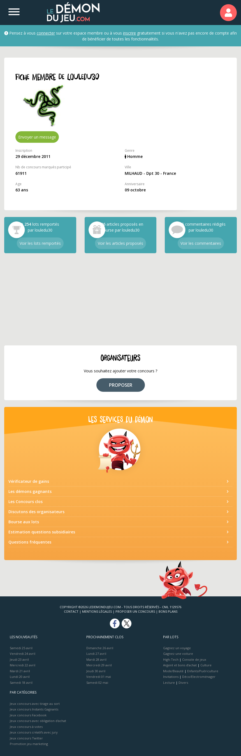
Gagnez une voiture (178, 653)
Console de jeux (194, 659)
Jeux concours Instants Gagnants (34, 709)
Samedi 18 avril (21, 682)
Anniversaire (135, 184)
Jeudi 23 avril (19, 659)
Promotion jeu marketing (29, 744)
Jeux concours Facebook (28, 715)
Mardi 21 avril (20, 671)
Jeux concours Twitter (26, 738)
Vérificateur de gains (28, 481)
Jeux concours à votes (26, 727)
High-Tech (171, 659)
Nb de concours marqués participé (43, 167)
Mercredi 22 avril (22, 665)
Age (18, 184)
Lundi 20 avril (20, 676)
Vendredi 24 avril (22, 653)
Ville (128, 167)
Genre (130, 150)
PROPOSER (120, 385)
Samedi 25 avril (21, 648)
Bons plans (168, 611)
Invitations (171, 676)
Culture (206, 665)
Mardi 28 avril (96, 659)
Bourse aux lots (23, 521)
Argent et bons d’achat (180, 665)
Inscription (23, 150)
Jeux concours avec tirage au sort (35, 703)
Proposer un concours (135, 611)
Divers (183, 682)
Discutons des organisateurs (36, 511)
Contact (71, 611)
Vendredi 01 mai (98, 676)
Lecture (169, 682)
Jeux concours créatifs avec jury (34, 732)
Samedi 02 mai (97, 682)
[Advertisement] (120, 299)
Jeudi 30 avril (95, 671)
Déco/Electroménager (198, 676)
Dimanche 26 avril (99, 648)
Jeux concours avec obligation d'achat (38, 721)
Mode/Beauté (173, 671)
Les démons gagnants (30, 491)
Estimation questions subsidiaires (41, 532)
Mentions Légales (97, 611)
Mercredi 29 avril (99, 665)
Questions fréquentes (29, 542)
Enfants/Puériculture (202, 671)
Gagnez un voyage (177, 648)
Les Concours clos (25, 501)
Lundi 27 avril (96, 653)
